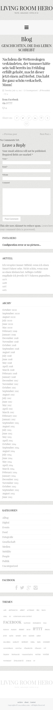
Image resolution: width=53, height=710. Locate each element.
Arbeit (22, 610)
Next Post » (45, 134)
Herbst (21, 629)
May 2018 (7, 362)
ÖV (34, 661)
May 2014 (7, 461)
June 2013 (7, 497)
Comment (6, 183)
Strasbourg (28, 648)
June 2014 (7, 458)
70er (4, 610)
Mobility (6, 551)
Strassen (38, 648)
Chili (5, 616)
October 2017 (9, 387)
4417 (4, 286)
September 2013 (10, 489)
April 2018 (7, 366)
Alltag (5, 517)
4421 (4, 279)
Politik (5, 561)
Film (44, 623)
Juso (5, 636)
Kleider (31, 636)
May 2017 (7, 405)
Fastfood (27, 623)
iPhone (47, 629)
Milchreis (6, 642)
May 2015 (7, 437)
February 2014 (9, 472)
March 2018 (8, 369)
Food (5, 532)
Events (5, 527)
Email (5, 167)
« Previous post (9, 134)
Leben (39, 636)
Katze (11, 636)
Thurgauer (15, 654)
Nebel (33, 642)
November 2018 (10, 341)
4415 (4, 289)
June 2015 (7, 433)
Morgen (25, 642)
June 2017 (7, 401)
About (26, 702)
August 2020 (8, 316)
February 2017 (9, 415)
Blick (43, 610)
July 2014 (7, 454)
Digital (5, 522)
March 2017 (8, 412)
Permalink (46, 90)
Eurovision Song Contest (23, 616)
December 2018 (10, 338)
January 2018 (9, 376)
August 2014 (8, 451)
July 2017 (6, 398)
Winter (46, 654)
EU (10, 616)
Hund (28, 629)
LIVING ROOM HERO (26, 8)
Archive (20, 702)
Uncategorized (31, 90)
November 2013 (10, 482)
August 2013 (8, 493)
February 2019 (9, 331)
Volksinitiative (27, 654)
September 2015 (10, 422)
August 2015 (8, 426)
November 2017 (10, 384)
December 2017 (10, 380)
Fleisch (6, 629)
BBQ (38, 610)
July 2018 (7, 355)
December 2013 (10, 479)
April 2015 (7, 440)
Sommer (46, 642)
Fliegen (13, 629)
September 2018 (10, 348)
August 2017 (8, 394)
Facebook (12, 622)
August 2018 (8, 352)
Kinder (18, 636)
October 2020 (9, 309)
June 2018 (7, 359)
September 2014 (10, 447)
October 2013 (9, 486)
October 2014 (9, 444)
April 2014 (7, 465)
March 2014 (8, 468)
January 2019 (9, 334)
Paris (39, 642)
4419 (4, 282)
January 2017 (8, 419)
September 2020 (11, 313)
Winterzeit (7, 661)
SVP (45, 648)
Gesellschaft (8, 541)
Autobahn (30, 610)
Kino (24, 636)
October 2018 (9, 345)
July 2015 (6, 429)
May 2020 (7, 327)
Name (5, 159)
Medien (6, 546)
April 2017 (7, 408)
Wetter (38, 654)
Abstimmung (13, 610)
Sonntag (18, 648)
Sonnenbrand (8, 648)
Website (5, 175)
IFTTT (9, 103)
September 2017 (10, 391)
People (6, 556)
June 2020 (7, 324)
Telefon (6, 654)
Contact (33, 702)
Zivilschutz (19, 661)
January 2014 (9, 475)
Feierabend (37, 623)
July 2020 (7, 320)
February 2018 (9, 373)
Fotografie (7, 537)
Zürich (28, 661)
